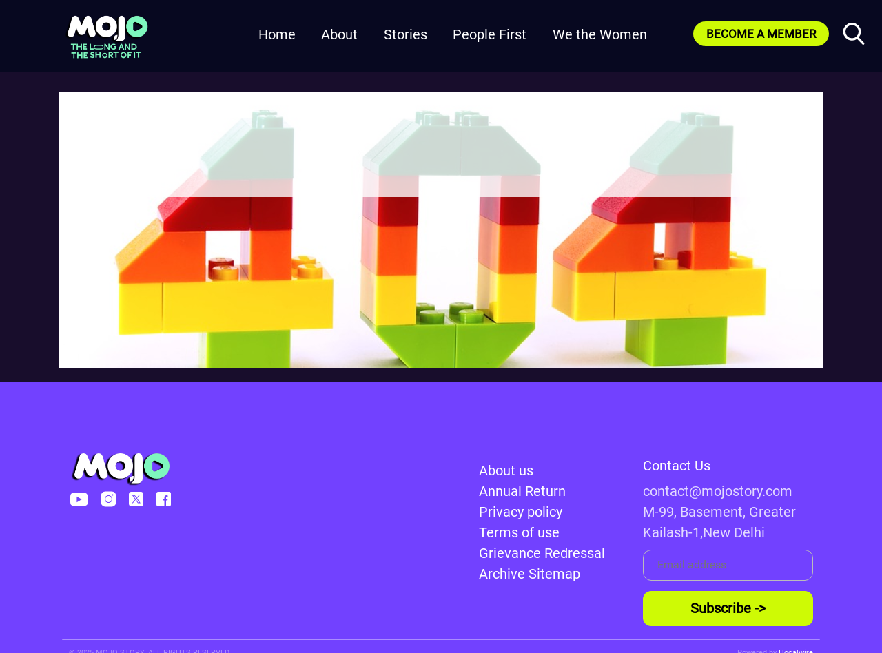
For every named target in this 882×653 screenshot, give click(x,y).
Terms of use (519, 532)
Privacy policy (520, 512)
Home (277, 34)
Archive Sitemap (529, 574)
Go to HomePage (441, 168)
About (339, 34)
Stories (405, 34)
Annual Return (522, 491)
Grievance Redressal (542, 553)
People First (489, 34)
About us (506, 470)
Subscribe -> (728, 608)
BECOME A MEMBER (761, 34)
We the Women (600, 34)
